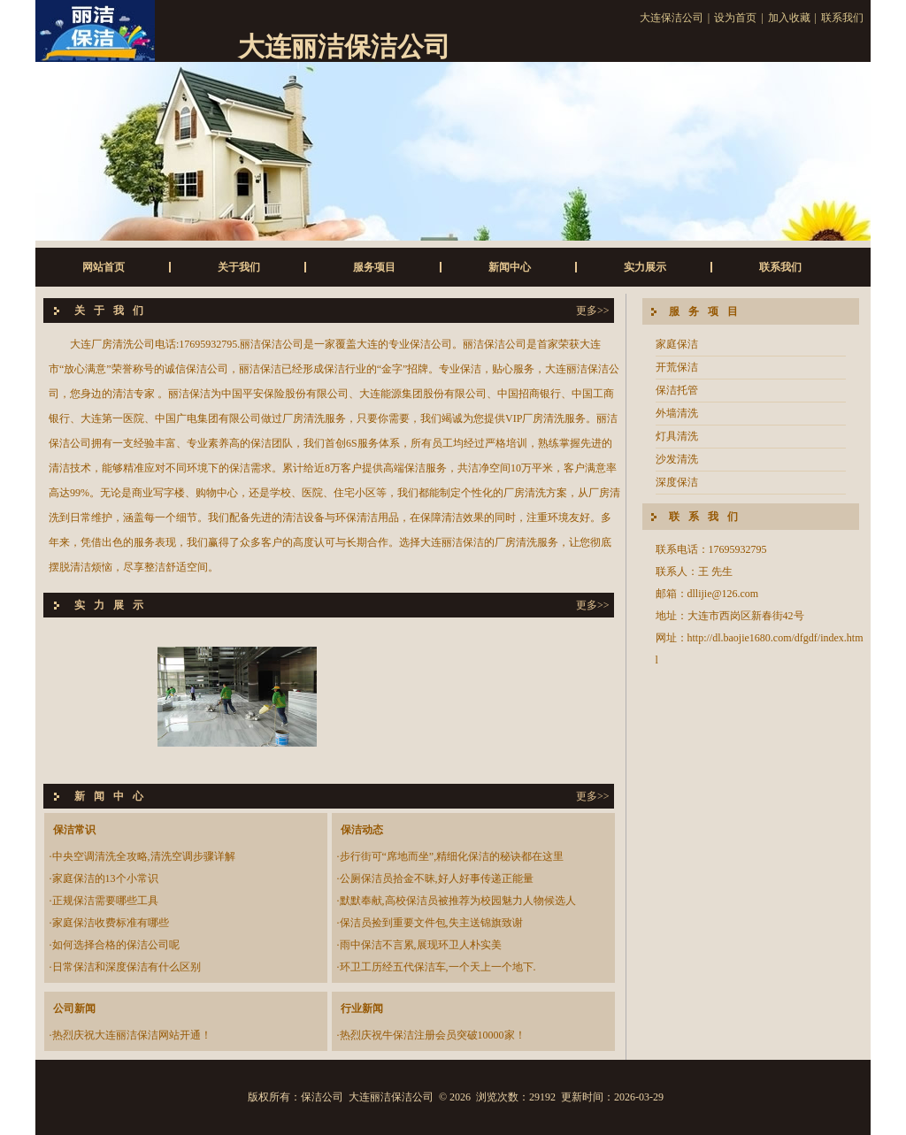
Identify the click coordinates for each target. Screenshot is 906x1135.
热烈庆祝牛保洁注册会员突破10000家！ (433, 1035)
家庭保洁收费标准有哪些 (110, 922)
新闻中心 (509, 267)
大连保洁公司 (671, 18)
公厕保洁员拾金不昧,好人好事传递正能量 (437, 878)
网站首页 (103, 267)
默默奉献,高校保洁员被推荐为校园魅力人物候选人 (458, 900)
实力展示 (645, 267)
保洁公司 (322, 1097)
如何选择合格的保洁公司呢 (116, 945)
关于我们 (239, 267)
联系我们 (842, 18)
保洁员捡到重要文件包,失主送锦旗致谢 (431, 922)
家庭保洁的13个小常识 (105, 878)
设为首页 (735, 18)
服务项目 (374, 267)
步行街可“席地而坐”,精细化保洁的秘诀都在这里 (452, 856)
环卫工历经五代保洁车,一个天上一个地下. (438, 967)
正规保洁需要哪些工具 (105, 900)
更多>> (593, 310)
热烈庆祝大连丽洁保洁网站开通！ (131, 1035)
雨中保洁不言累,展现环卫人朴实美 (421, 945)
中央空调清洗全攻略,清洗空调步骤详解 (143, 856)
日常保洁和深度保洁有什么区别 (126, 967)
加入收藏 (789, 18)
